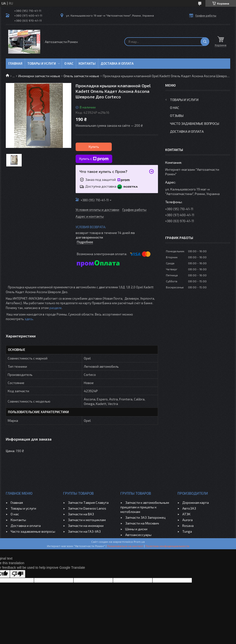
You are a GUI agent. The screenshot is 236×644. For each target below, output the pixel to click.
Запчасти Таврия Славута (88, 502)
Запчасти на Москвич (142, 523)
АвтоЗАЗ (189, 508)
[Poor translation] (17, 574)
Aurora (187, 520)
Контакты (87, 63)
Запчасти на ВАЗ (81, 514)
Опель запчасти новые (81, 76)
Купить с (94, 159)
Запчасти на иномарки (86, 526)
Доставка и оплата (117, 63)
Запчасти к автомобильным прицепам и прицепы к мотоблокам (144, 507)
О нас (68, 63)
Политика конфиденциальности (167, 546)
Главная (15, 63)
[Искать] (205, 41)
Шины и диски (136, 529)
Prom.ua (139, 541)
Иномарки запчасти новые (39, 76)
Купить (94, 147)
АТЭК (186, 514)
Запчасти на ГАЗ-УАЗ (84, 531)
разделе (55, 308)
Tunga (187, 531)
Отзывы (177, 116)
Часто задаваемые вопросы (194, 123)
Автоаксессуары (138, 535)
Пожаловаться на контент (125, 546)
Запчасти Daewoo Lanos (87, 508)
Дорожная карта (195, 502)
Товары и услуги (41, 63)
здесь (29, 319)
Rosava (188, 526)
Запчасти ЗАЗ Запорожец (145, 517)
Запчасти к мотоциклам (87, 520)
